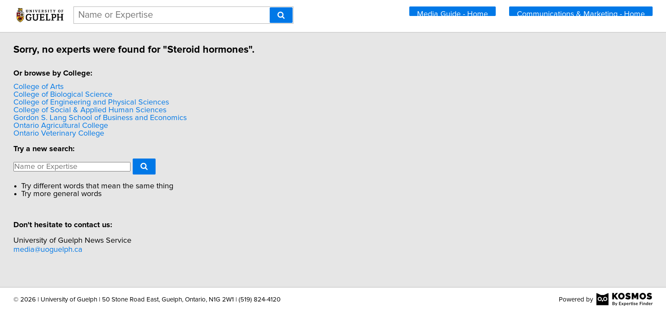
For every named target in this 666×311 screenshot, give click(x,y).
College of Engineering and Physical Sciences (151, 102)
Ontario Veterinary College (119, 133)
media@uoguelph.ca (108, 250)
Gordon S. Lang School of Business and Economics (160, 118)
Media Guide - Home (452, 14)
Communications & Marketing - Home (581, 14)
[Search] (281, 15)
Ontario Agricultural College (121, 126)
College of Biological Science (123, 94)
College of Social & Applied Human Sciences (150, 110)
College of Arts (99, 87)
